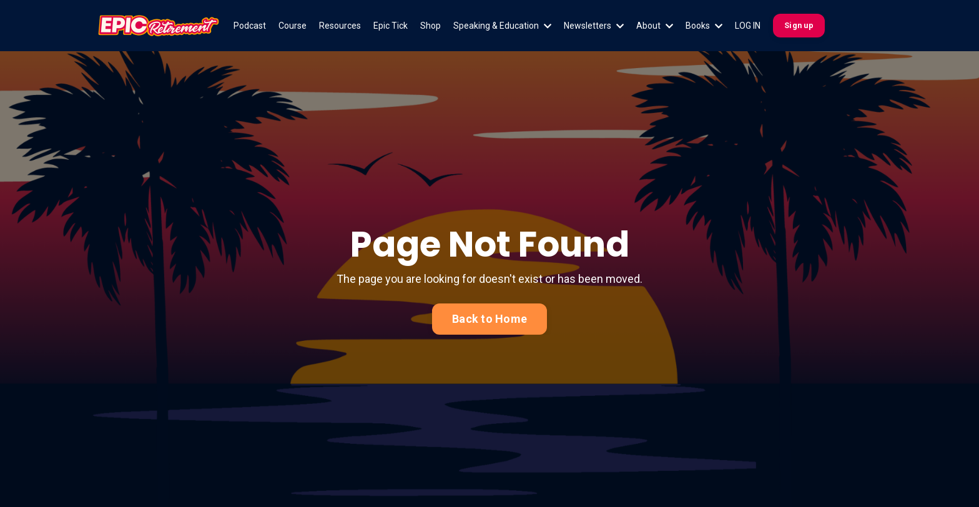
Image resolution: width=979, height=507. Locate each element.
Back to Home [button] (489, 318)
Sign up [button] (799, 25)
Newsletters (594, 26)
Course (292, 26)
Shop (430, 26)
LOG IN (747, 26)
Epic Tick (390, 26)
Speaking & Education (502, 26)
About (654, 26)
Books (704, 26)
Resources (340, 26)
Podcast (250, 26)
